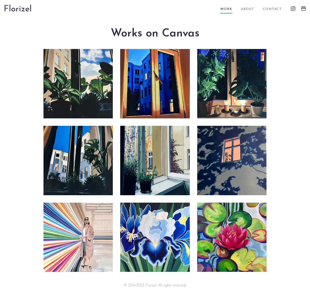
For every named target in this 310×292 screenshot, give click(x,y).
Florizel (18, 9)
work (226, 9)
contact (272, 9)
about (247, 9)
